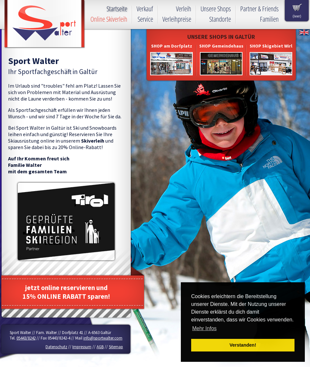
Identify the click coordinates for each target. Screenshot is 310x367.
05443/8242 (26, 338)
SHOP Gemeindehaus (221, 46)
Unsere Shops (216, 8)
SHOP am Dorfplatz (171, 46)
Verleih (183, 8)
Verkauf (145, 8)
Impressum (81, 347)
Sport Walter (44, 24)
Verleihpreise (176, 19)
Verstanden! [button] (243, 345)
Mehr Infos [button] (204, 328)
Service (145, 19)
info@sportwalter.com (102, 338)
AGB (100, 347)
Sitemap (116, 347)
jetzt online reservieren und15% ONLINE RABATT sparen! (66, 292)
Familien (269, 19)
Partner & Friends (259, 8)
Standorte (220, 19)
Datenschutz (56, 347)
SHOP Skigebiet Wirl (271, 46)
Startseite (117, 8)
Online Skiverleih (108, 19)
